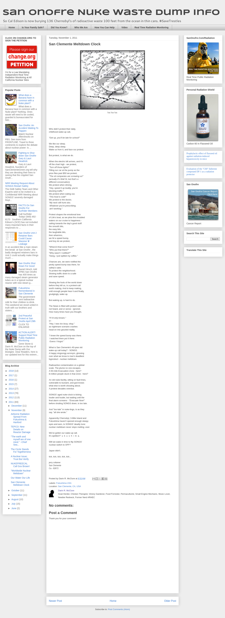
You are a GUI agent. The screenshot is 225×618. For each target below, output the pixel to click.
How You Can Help (104, 27)
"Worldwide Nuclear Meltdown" (21, 472)
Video (124, 27)
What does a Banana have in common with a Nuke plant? (26, 99)
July (13, 503)
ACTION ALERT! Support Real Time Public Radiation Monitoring (28, 336)
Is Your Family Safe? (33, 27)
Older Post (170, 600)
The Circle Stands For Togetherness (21, 450)
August (15, 499)
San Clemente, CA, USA (69, 486)
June (14, 508)
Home (12, 27)
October (15, 490)
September (17, 495)
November (16, 410)
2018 (11, 371)
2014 (11, 388)
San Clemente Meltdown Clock (20, 483)
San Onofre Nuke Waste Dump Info (111, 13)
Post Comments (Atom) (119, 609)
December (16, 405)
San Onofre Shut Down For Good (27, 264)
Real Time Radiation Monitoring (152, 27)
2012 (11, 397)
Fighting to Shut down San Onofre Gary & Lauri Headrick (27, 157)
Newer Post (55, 600)
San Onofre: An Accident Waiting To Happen (28, 128)
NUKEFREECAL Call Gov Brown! (20, 465)
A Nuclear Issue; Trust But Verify (20, 457)
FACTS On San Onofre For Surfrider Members (28, 208)
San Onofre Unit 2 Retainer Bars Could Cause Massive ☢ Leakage (28, 238)
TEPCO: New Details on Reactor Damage (20, 429)
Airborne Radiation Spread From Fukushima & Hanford (20, 418)
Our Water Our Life (20, 477)
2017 (11, 375)
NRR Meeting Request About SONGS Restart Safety (19, 184)
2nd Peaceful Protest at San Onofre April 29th (27, 318)
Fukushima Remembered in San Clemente (27, 291)
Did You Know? (59, 27)
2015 (11, 384)
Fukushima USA (64, 483)
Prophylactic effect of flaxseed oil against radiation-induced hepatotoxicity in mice (201, 156)
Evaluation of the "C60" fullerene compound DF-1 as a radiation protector (201, 172)
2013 (11, 393)
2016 (11, 379)
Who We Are (81, 27)
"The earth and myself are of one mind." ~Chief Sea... (21, 440)
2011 (11, 402)
